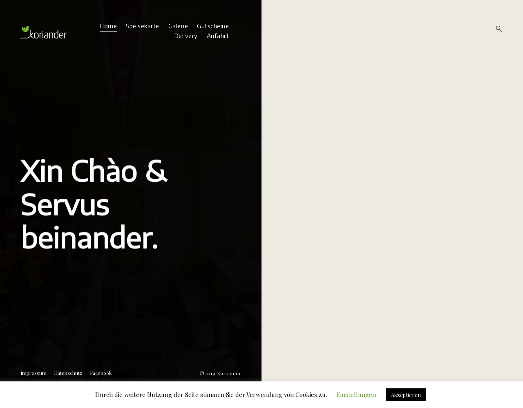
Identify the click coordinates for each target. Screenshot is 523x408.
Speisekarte (142, 26)
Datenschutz (68, 373)
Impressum (33, 373)
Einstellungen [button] (356, 394)
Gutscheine (213, 26)
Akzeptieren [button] (406, 394)
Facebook (101, 373)
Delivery (186, 35)
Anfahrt (218, 35)
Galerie (178, 26)
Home (108, 26)
